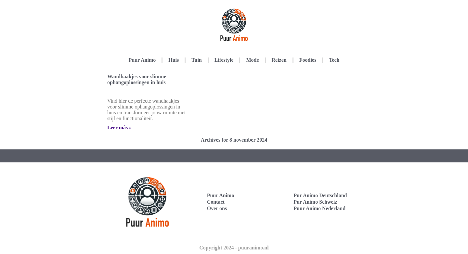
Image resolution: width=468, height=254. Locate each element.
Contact (216, 202)
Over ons (217, 208)
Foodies (307, 60)
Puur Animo (142, 60)
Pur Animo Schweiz (315, 202)
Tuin (196, 60)
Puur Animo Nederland (319, 208)
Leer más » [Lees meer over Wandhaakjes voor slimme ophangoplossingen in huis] (119, 127)
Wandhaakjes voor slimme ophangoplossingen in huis (136, 79)
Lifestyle (224, 60)
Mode (252, 60)
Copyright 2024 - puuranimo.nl (233, 247)
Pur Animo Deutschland (320, 195)
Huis (173, 60)
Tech (334, 60)
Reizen (279, 60)
